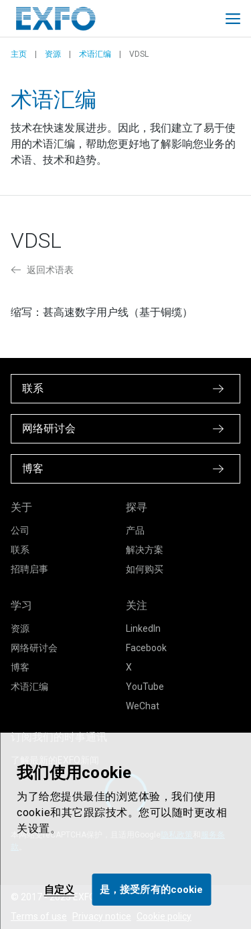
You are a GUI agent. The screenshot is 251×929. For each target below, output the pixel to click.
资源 (53, 54)
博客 (20, 667)
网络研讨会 (34, 647)
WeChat (142, 706)
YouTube (145, 686)
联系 (20, 549)
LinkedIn (143, 628)
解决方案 (144, 549)
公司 (20, 530)
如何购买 (144, 569)
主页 (19, 54)
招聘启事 (29, 569)
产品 (135, 530)
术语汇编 (95, 54)
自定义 (59, 890)
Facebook (146, 647)
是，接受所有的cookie (151, 890)
